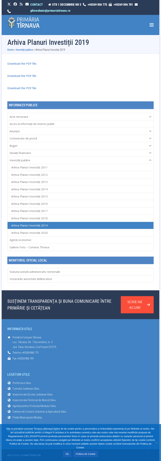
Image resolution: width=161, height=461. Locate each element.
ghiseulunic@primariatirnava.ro (50, 10)
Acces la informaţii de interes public (32, 124)
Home (10, 49)
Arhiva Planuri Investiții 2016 (29, 204)
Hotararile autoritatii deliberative (31, 279)
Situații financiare (81, 153)
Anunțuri (81, 131)
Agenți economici (20, 240)
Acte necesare (81, 116)
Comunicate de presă (81, 138)
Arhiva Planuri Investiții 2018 (29, 218)
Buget (81, 145)
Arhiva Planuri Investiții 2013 (29, 182)
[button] (152, 25)
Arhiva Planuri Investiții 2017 (29, 211)
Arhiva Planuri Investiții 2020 (29, 233)
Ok (67, 454)
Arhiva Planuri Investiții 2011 (29, 167)
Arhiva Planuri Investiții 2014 (29, 189)
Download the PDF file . (22, 63)
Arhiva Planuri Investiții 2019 (29, 225)
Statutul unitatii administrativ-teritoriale (35, 272)
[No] (156, 442)
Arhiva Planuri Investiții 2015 (29, 196)
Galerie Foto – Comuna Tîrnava (29, 247)
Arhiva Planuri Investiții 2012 (29, 175)
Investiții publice (24, 49)
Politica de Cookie (85, 454)
